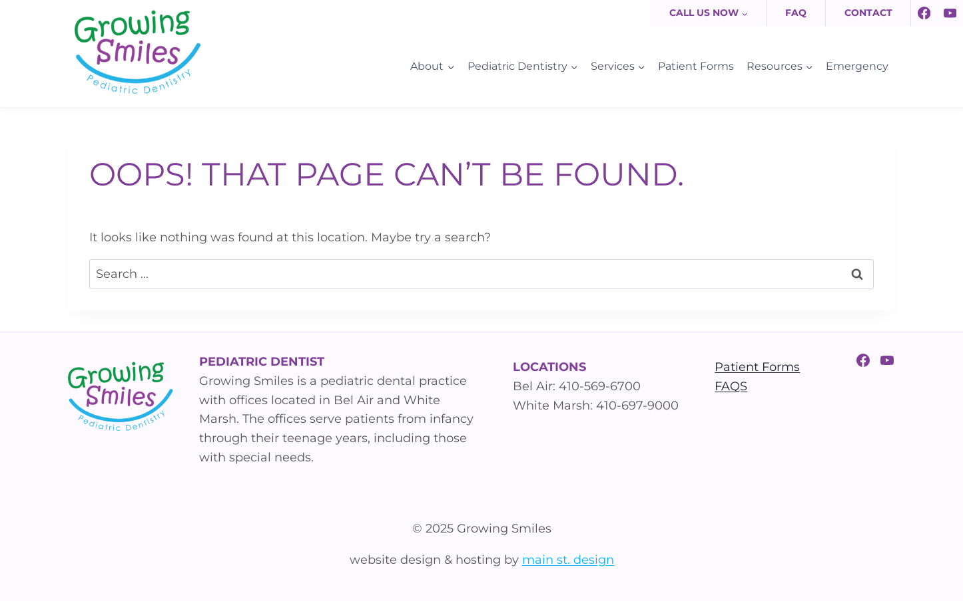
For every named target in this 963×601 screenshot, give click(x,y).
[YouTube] (950, 13)
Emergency (857, 66)
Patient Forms (696, 66)
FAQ (795, 13)
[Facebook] (924, 13)
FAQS (731, 386)
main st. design (568, 559)
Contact (868, 13)
